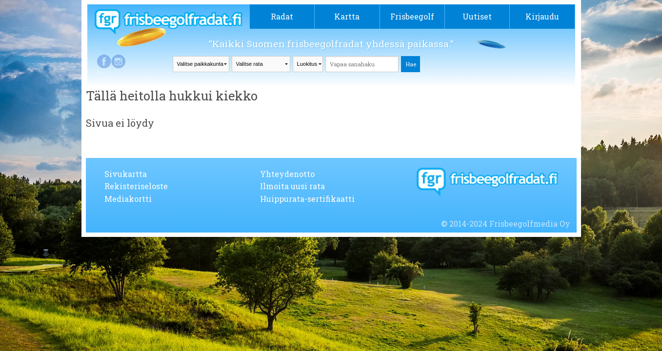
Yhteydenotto (287, 174)
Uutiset (477, 16)
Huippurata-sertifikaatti (307, 199)
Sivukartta (125, 174)
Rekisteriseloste (136, 186)
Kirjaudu (542, 16)
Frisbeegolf (412, 16)
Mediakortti (128, 199)
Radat (282, 16)
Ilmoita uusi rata (292, 186)
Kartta (347, 16)
